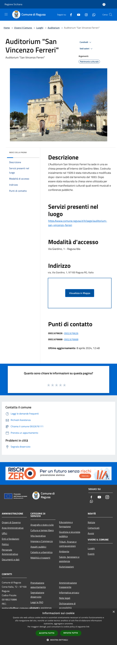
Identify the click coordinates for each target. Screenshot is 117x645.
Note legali (64, 598)
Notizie (91, 522)
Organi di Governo (11, 522)
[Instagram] (85, 14)
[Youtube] (77, 14)
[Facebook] (70, 14)
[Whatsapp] (93, 14)
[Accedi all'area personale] (104, 4)
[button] (58, 639)
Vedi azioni (86, 49)
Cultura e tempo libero (42, 530)
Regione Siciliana (13, 4)
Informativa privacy (69, 592)
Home (7, 28)
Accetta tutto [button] (46, 633)
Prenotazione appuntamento (38, 585)
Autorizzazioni (66, 566)
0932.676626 (71, 333)
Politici (5, 544)
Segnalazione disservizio (37, 595)
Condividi (86, 42)
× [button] (113, 612)
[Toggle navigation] (6, 14)
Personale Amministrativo (10, 552)
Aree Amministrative (12, 528)
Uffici (4, 533)
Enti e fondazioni (10, 539)
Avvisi (91, 533)
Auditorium (54, 28)
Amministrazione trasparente (68, 585)
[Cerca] (110, 14)
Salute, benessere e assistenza (69, 559)
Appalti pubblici (38, 547)
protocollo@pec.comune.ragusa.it (20, 608)
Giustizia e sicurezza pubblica (69, 534)
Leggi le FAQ (36, 602)
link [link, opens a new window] (87, 626)
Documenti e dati (11, 559)
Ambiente (64, 551)
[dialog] (58, 627)
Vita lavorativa (38, 536)
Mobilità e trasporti (40, 557)
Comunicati (93, 528)
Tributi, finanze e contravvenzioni (67, 544)
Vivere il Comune (23, 28)
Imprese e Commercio (41, 541)
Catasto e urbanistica (41, 552)
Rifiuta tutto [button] (71, 633)
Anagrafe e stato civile (42, 525)
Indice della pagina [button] (18, 152)
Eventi (91, 554)
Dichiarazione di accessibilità (67, 606)
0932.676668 (71, 339)
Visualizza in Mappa (79, 293)
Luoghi (39, 28)
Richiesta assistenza (40, 608)
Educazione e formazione (66, 524)
